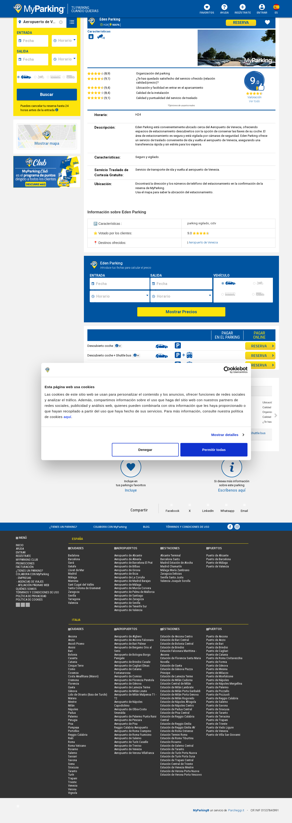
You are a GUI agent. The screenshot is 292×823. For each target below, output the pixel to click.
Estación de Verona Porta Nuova (179, 771)
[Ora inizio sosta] (122, 296)
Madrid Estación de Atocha (176, 562)
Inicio (20, 545)
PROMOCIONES (25, 563)
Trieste (72, 782)
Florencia (73, 683)
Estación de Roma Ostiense (176, 731)
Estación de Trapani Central (176, 760)
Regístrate (243, 9)
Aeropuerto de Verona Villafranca (134, 753)
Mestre (72, 701)
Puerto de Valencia (217, 566)
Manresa (73, 581)
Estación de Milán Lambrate (176, 687)
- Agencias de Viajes (30, 581)
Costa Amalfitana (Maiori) (83, 676)
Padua (72, 712)
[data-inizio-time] (67, 41)
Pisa (70, 723)
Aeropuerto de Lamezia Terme (132, 687)
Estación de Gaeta (171, 665)
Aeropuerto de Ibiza (126, 573)
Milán (71, 705)
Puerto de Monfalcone (219, 676)
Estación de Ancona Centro (176, 636)
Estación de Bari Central (174, 640)
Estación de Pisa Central (174, 712)
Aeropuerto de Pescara (128, 720)
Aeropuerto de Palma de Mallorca (134, 592)
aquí (67, 417)
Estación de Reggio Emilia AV (177, 727)
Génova (72, 691)
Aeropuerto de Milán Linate (130, 691)
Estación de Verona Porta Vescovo (181, 774)
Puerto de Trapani (217, 720)
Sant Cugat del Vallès (81, 584)
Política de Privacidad (31, 596)
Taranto (72, 771)
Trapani (72, 778)
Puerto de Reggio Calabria (222, 698)
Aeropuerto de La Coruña (129, 577)
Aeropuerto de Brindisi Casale (132, 662)
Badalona (73, 555)
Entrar (262, 12)
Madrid (72, 573)
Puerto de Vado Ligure (220, 727)
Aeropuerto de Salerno (127, 738)
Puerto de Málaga (217, 562)
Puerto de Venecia (217, 731)
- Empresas (23, 578)
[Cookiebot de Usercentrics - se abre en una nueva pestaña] (227, 369)
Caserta (72, 658)
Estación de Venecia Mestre (176, 767)
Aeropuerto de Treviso (127, 745)
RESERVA (262, 346)
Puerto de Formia (216, 662)
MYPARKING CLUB (27, 559)
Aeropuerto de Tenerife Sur (130, 606)
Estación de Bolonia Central (176, 643)
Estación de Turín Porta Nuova (178, 753)
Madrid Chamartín (171, 566)
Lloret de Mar (76, 570)
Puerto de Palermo (217, 687)
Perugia (72, 720)
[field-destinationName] (42, 22)
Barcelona (74, 559)
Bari (70, 651)
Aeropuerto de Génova (127, 683)
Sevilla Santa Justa (171, 577)
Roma (71, 742)
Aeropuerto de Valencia (128, 610)
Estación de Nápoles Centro (177, 705)
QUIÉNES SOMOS (26, 589)
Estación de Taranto (172, 749)
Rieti (70, 738)
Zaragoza (73, 592)
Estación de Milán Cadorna (176, 680)
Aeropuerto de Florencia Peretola (134, 680)
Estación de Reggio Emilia (175, 723)
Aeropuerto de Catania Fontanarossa (127, 671)
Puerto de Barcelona (218, 559)
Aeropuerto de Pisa (125, 723)
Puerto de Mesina (216, 669)
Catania (72, 662)
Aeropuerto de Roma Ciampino (132, 731)
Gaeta (71, 687)
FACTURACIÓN (25, 567)
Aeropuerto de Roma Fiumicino (132, 734)
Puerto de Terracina (218, 716)
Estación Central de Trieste (176, 764)
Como (71, 669)
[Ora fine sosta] (183, 296)
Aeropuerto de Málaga (127, 584)
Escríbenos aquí (231, 490)
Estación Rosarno (170, 742)
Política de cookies (29, 599)
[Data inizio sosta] (122, 283)
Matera (72, 698)
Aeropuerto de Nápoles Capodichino (128, 703)
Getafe (72, 566)
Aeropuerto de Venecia (203, 242)
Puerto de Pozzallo (217, 691)
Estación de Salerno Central (176, 745)
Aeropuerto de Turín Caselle (131, 742)
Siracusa (73, 767)
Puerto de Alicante (217, 555)
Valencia (73, 603)
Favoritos (207, 9)
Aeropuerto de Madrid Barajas (132, 581)
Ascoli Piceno (76, 643)
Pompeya (73, 727)
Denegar (145, 449)
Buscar (46, 94)
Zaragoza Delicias (171, 573)
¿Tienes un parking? (63, 526)
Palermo (73, 716)
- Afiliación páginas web (32, 585)
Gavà (71, 562)
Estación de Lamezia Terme (176, 676)
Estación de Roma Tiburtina (176, 738)
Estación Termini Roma (173, 734)
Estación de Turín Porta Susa (177, 756)
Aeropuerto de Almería (127, 559)
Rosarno (73, 749)
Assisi (71, 647)
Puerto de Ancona (217, 636)
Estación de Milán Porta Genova (179, 694)
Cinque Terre (75, 665)
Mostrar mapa (46, 143)
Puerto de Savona (217, 705)
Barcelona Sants (170, 559)
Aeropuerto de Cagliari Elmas (131, 665)
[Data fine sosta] (183, 283)
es (276, 12)
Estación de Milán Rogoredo (177, 698)
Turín (71, 774)
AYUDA (224, 9)
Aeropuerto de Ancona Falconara (134, 640)
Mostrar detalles (224, 435)
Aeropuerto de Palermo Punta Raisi (135, 716)
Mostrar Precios (181, 311)
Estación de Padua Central (176, 709)
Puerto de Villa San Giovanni (223, 734)
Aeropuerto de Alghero (128, 636)
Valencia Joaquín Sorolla (175, 581)
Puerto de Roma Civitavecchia (224, 658)
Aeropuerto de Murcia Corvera (132, 588)
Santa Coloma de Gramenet (84, 588)
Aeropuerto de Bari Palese (130, 643)
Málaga (72, 577)
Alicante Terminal (170, 555)
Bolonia (72, 654)
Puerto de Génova (217, 665)
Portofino (73, 731)
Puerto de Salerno (217, 701)
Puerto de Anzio (216, 640)
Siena (71, 764)
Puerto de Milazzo (217, 673)
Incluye (131, 490)
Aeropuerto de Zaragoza (129, 599)
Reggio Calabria (77, 734)
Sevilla (72, 595)
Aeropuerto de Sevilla (127, 603)
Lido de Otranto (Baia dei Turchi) (87, 694)
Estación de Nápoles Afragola (178, 701)
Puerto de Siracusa (217, 709)
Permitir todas (214, 449)
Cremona (73, 680)
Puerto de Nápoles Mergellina (224, 683)
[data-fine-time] (67, 59)
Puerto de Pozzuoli (218, 694)
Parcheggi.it (236, 810)
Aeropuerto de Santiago (128, 595)
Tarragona (74, 599)
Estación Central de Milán (175, 683)
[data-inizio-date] (35, 41)
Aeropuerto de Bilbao (127, 566)
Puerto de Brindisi (217, 647)
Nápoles (73, 709)
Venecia (72, 785)
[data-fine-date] (35, 59)
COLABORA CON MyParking (110, 526)
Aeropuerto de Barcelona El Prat (133, 562)
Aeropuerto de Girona (127, 570)
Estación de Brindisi (172, 647)
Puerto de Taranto (217, 712)
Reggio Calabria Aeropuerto (131, 727)
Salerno (72, 753)
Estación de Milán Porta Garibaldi (180, 691)
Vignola (72, 793)
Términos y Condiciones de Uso (187, 526)
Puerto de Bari (214, 643)
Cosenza (73, 673)
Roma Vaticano (77, 745)
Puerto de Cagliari (217, 651)
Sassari (72, 756)
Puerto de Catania (217, 654)
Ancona (72, 636)
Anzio (71, 640)
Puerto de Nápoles (217, 680)
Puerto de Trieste (216, 723)
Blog (146, 526)
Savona (72, 760)
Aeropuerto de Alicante (128, 555)
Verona (72, 789)
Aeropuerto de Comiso (128, 676)
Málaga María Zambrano (174, 570)
